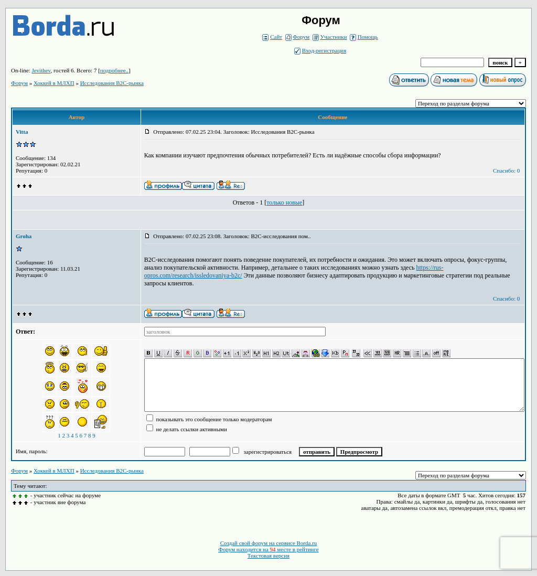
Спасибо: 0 (506, 170)
